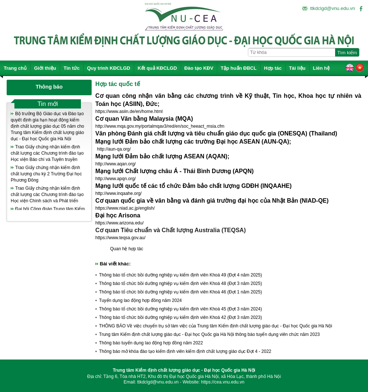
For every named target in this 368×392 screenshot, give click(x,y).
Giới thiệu (45, 68)
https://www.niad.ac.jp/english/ (125, 208)
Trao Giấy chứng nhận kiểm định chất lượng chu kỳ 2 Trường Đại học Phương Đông (46, 174)
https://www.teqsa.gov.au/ (120, 237)
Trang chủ (15, 68)
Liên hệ (321, 68)
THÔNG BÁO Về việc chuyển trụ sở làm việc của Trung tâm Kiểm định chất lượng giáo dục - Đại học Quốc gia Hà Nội (215, 326)
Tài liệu (297, 68)
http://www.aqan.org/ (115, 163)
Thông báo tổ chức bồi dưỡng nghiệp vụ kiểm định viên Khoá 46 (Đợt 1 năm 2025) (180, 292)
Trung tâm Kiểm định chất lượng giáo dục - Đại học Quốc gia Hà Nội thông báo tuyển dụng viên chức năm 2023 (209, 334)
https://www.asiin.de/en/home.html (129, 111)
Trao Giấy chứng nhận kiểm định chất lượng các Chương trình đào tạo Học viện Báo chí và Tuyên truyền (47, 153)
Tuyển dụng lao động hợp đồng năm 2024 (140, 300)
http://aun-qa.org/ (113, 149)
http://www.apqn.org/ (115, 178)
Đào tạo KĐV (199, 68)
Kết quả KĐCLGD (157, 68)
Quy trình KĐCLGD (108, 68)
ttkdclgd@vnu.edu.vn (332, 8)
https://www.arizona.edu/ (119, 223)
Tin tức (71, 68)
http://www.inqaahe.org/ (118, 193)
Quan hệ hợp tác (126, 248)
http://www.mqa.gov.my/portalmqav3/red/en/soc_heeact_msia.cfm (159, 126)
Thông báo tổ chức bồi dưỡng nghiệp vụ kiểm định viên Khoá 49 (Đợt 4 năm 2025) (180, 275)
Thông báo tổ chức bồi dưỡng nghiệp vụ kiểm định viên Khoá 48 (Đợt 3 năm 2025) (180, 283)
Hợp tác (273, 68)
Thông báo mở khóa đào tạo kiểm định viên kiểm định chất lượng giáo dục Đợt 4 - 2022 (185, 351)
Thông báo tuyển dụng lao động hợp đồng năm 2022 (151, 342)
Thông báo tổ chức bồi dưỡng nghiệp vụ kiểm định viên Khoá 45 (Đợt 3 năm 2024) (180, 309)
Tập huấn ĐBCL (238, 68)
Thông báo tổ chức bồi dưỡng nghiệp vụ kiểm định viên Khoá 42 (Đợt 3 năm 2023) (180, 317)
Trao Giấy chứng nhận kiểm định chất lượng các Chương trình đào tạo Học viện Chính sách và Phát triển (47, 194)
